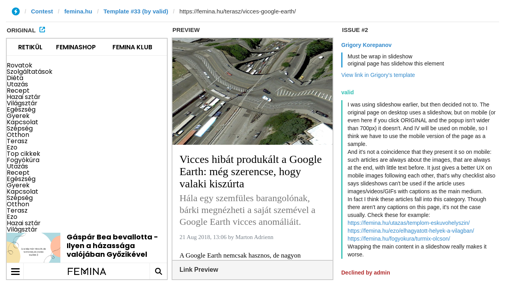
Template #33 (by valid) (135, 11)
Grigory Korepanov (366, 45)
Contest (42, 11)
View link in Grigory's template (378, 75)
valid (347, 92)
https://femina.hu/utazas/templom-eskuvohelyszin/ (409, 223)
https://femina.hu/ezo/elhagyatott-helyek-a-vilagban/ (411, 231)
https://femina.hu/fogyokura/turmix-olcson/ (399, 238)
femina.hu (78, 11)
